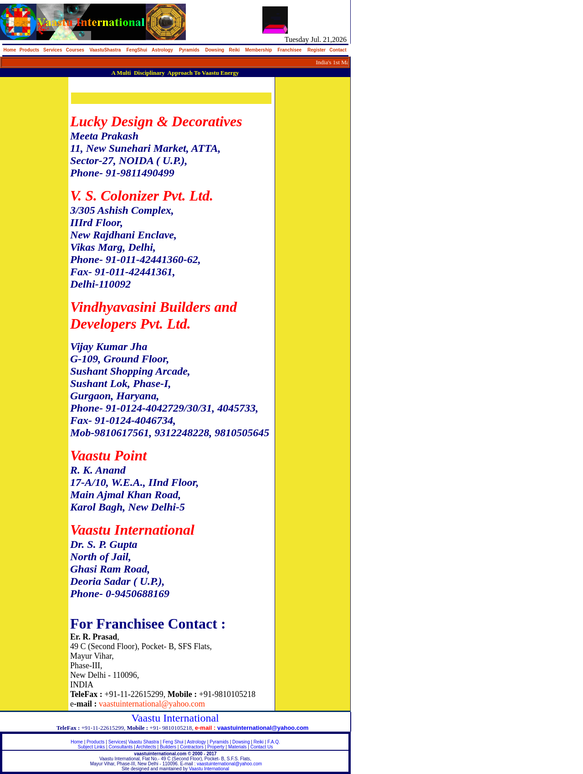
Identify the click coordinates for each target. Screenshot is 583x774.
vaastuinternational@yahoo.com (229, 763)
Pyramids (219, 741)
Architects (146, 746)
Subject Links (91, 746)
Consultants (120, 746)
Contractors (192, 746)
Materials (237, 746)
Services (117, 741)
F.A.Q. (273, 741)
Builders (168, 746)
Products (95, 741)
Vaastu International (209, 768)
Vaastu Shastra (143, 741)
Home (77, 741)
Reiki (259, 741)
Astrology (196, 741)
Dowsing (241, 741)
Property (216, 746)
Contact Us (262, 746)
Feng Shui (173, 741)
